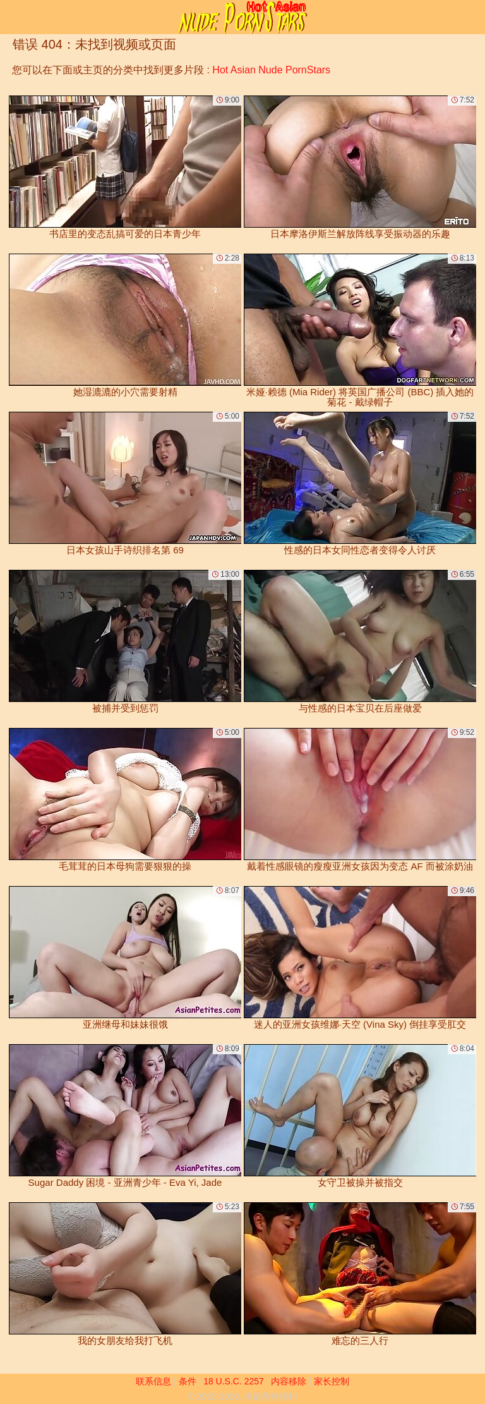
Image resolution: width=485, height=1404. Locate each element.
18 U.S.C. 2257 (233, 1381)
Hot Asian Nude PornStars (271, 70)
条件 (187, 1381)
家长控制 (331, 1381)
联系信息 (153, 1381)
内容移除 (288, 1381)
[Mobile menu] (11, 17)
